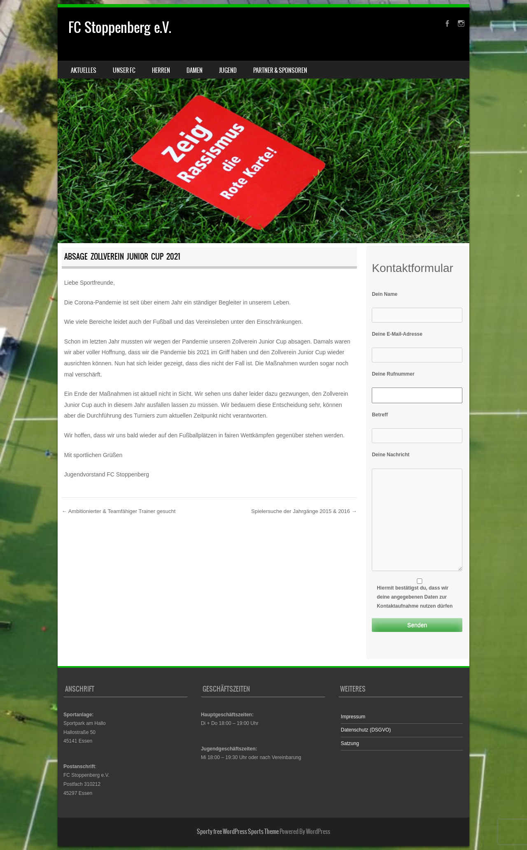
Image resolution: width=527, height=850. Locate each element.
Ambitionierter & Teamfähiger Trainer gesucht (119, 511)
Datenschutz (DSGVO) (366, 730)
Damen (195, 70)
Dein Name (384, 294)
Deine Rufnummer (393, 374)
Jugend (228, 70)
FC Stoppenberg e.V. (119, 27)
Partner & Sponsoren (280, 70)
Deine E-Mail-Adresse (397, 334)
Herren (161, 70)
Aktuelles (83, 70)
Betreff (380, 415)
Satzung (350, 743)
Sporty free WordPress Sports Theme (238, 831)
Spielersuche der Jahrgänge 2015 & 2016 (304, 511)
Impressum (353, 717)
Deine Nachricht (390, 455)
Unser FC (124, 70)
